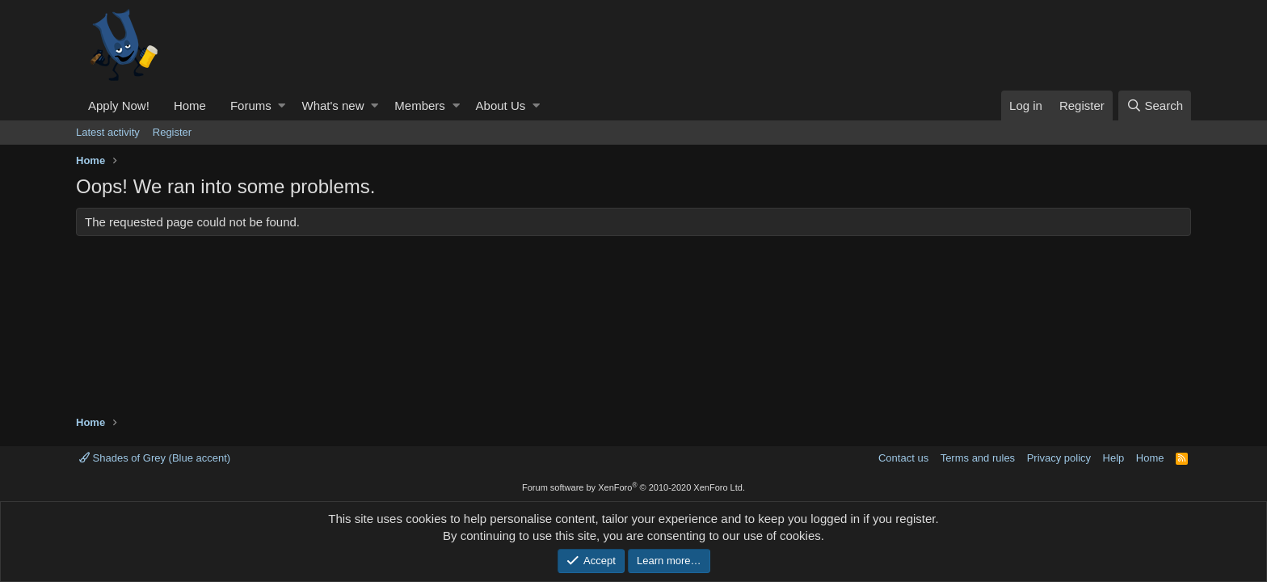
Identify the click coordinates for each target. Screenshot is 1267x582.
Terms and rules (978, 458)
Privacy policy (1059, 458)
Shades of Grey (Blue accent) (154, 458)
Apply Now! (118, 105)
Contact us (903, 458)
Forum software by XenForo (633, 487)
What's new (332, 105)
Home (190, 105)
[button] (281, 105)
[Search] (1154, 105)
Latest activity (108, 132)
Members (419, 105)
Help (1114, 458)
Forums (251, 105)
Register (172, 132)
